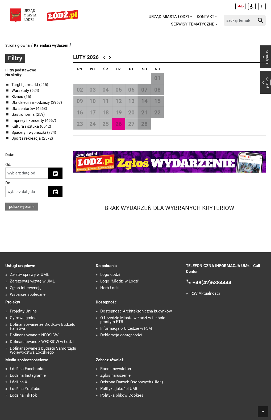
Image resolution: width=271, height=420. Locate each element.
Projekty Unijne (23, 311)
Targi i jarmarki (25, 84)
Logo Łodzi (110, 275)
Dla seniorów (23, 108)
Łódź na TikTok (23, 395)
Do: (8, 183)
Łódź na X (18, 382)
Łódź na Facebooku (27, 369)
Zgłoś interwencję (25, 288)
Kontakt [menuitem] (205, 16)
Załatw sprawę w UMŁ (29, 275)
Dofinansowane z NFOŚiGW (34, 335)
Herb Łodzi (109, 288)
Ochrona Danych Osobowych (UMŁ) (131, 382)
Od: (8, 164)
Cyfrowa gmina (23, 318)
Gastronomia (23, 114)
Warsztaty (20, 90)
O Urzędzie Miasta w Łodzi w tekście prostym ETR (132, 320)
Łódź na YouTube (25, 389)
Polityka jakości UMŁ (119, 389)
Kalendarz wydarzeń (51, 45)
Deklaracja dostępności (121, 335)
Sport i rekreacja (26, 138)
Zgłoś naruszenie (115, 376)
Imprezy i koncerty (28, 120)
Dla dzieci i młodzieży (31, 102)
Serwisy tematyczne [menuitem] (192, 24)
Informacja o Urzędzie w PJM (126, 329)
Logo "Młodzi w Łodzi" (120, 281)
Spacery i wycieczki (29, 132)
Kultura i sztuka (25, 126)
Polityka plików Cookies (121, 395)
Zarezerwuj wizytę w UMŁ (32, 281)
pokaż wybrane (21, 206)
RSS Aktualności (205, 293)
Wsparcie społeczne (27, 295)
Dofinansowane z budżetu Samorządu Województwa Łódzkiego (43, 350)
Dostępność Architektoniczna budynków (136, 311)
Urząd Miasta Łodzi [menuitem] (169, 16)
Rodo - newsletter (115, 369)
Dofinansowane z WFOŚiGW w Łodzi (42, 342)
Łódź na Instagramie (28, 376)
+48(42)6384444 (212, 282)
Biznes (17, 96)
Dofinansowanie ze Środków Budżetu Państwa (42, 327)
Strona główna (17, 45)
